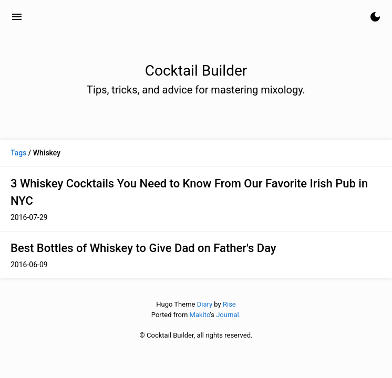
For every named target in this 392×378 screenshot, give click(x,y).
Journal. (228, 315)
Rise (229, 304)
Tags (18, 153)
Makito (200, 315)
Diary (204, 304)
